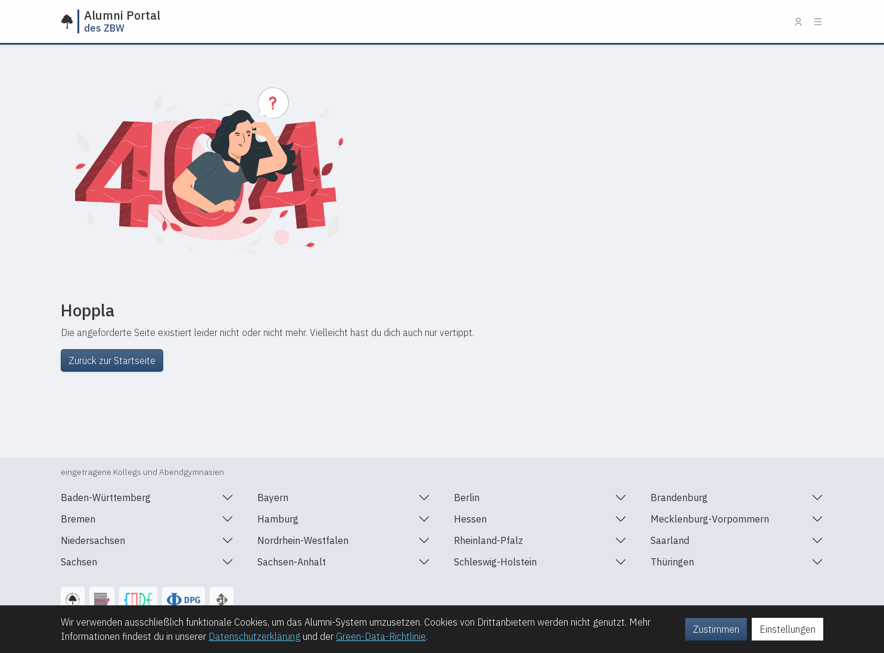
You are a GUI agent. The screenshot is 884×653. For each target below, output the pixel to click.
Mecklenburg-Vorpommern (709, 518)
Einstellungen (787, 629)
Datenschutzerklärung (254, 636)
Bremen (78, 518)
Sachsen (79, 561)
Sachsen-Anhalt (291, 561)
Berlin (467, 497)
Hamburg (277, 518)
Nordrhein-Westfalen (302, 540)
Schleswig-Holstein (495, 561)
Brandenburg (679, 497)
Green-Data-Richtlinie (381, 636)
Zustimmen (716, 629)
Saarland (669, 540)
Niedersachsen (93, 540)
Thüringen (672, 561)
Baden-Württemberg (106, 497)
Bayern (272, 497)
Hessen (470, 518)
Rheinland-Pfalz (488, 540)
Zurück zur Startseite (112, 360)
